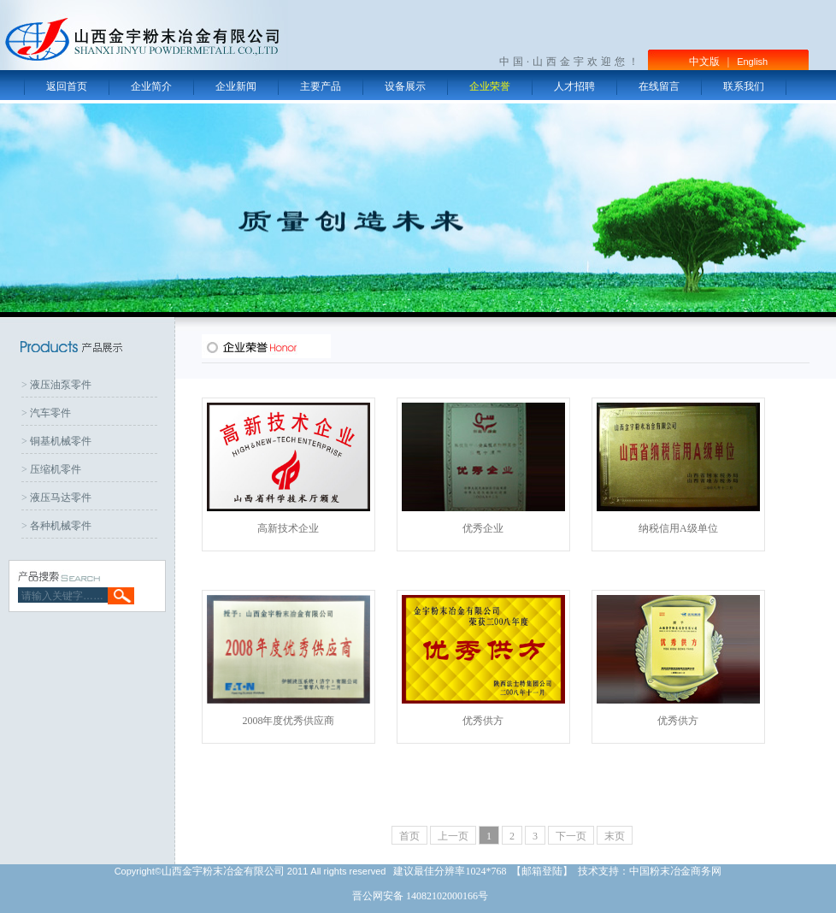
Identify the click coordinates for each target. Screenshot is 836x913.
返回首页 (66, 86)
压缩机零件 (55, 469)
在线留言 (659, 86)
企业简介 (151, 86)
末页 (614, 836)
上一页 (453, 836)
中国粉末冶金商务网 (675, 871)
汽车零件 (50, 413)
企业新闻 (235, 86)
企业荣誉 (489, 86)
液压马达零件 (60, 498)
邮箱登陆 (541, 871)
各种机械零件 (60, 526)
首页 (409, 836)
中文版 (704, 62)
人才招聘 (574, 86)
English (752, 61)
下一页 (571, 836)
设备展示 (405, 86)
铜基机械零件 (60, 441)
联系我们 (743, 86)
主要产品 (320, 86)
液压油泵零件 (60, 385)
